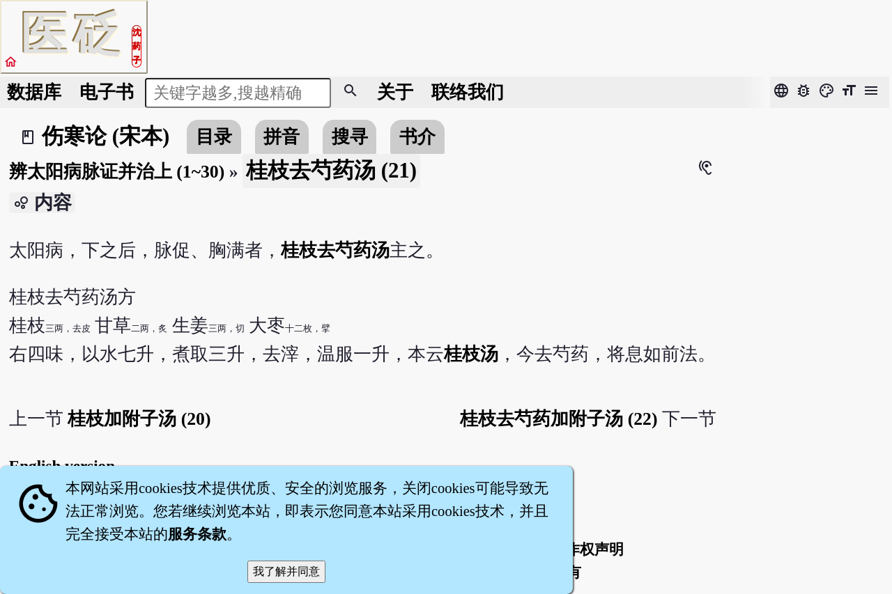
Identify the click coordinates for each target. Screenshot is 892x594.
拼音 (281, 137)
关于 (395, 92)
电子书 (106, 92)
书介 (417, 137)
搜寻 (350, 137)
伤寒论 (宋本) (105, 136)
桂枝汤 (471, 354)
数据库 (34, 92)
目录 (214, 137)
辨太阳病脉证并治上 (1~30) (116, 172)
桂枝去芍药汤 (335, 250)
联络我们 (467, 92)
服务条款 (197, 534)
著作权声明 (587, 549)
